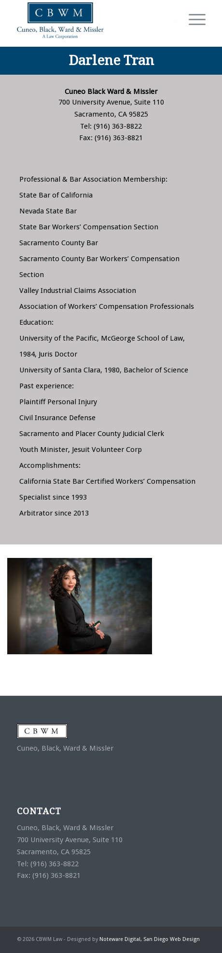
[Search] (169, 19)
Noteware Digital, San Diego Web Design (149, 939)
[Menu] (192, 19)
